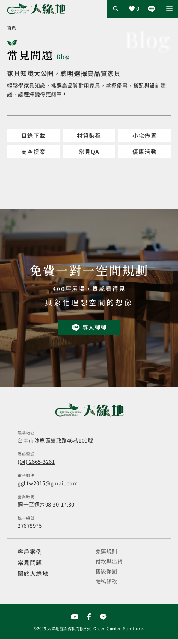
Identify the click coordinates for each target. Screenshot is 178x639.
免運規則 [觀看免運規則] (106, 551)
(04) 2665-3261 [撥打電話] (36, 461)
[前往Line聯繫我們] (152, 9)
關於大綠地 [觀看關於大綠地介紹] (33, 573)
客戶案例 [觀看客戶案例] (30, 551)
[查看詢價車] (134, 9)
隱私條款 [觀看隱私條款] (106, 581)
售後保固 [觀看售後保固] (106, 571)
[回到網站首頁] (36, 9)
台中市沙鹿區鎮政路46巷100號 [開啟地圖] (55, 440)
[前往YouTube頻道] (74, 616)
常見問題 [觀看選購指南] (30, 562)
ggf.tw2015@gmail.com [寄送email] (48, 483)
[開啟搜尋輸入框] (116, 9)
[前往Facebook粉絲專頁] (89, 616)
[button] (169, 9)
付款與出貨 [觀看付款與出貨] (109, 561)
